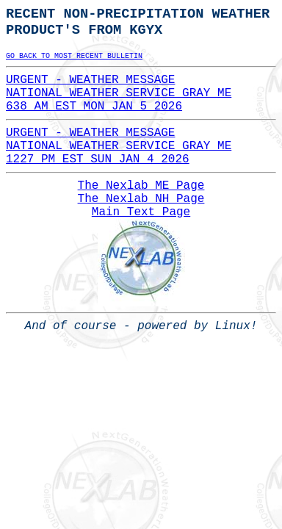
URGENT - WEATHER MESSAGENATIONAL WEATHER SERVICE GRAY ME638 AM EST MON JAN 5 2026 (118, 93)
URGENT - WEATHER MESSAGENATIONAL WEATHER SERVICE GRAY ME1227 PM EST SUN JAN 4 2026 (118, 146)
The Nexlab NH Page (141, 199)
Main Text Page (141, 212)
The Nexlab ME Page (141, 185)
